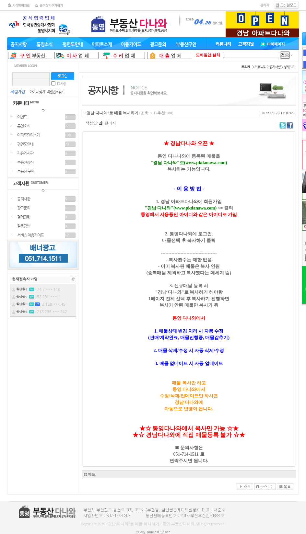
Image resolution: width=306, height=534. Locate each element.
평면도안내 (25, 144)
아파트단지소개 (28, 135)
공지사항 (23, 199)
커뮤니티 (260, 67)
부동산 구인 (25, 171)
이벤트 (22, 117)
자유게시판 (25, 153)
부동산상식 (25, 162)
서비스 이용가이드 (30, 235)
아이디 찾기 (37, 92)
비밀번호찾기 (55, 92)
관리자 (107, 123)
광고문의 (23, 208)
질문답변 (23, 226)
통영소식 (23, 126)
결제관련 (23, 217)
